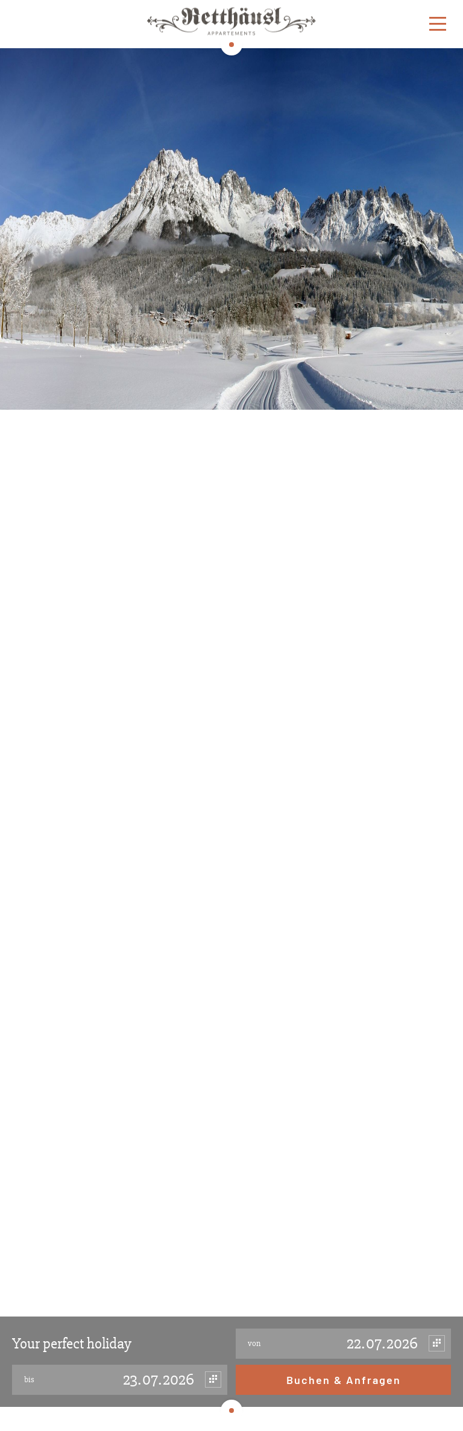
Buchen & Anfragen (343, 1379)
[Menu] (437, 24)
